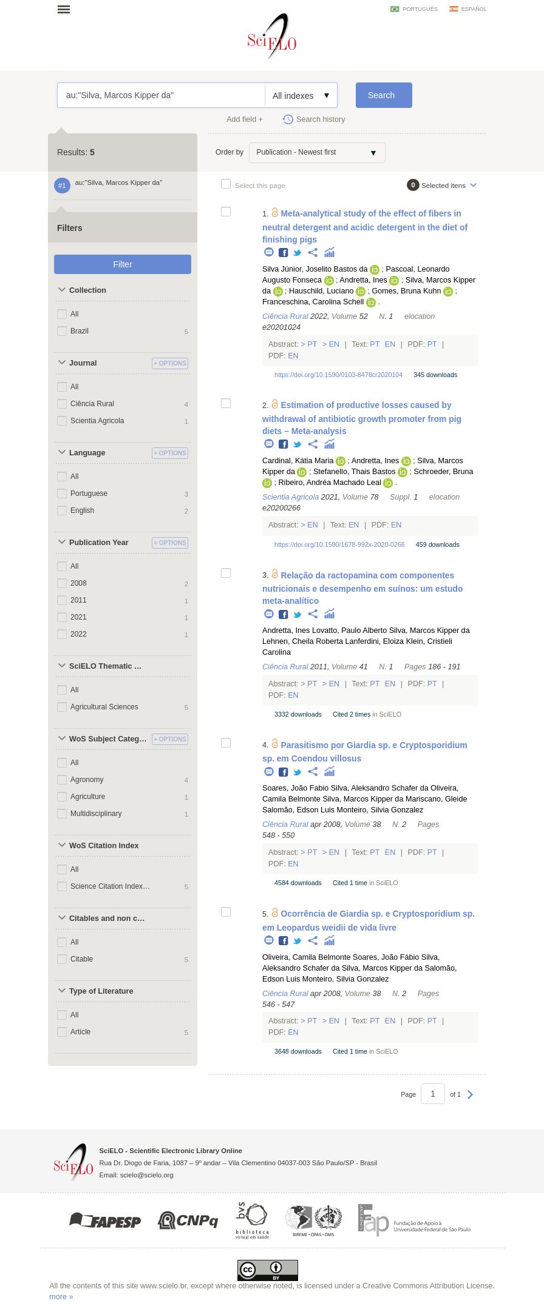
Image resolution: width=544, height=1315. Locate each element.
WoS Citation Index (104, 846)
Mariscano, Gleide (436, 799)
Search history (320, 119)
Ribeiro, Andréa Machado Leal (329, 482)
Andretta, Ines (363, 280)
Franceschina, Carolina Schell (313, 302)
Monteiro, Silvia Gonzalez (380, 810)
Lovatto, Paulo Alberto (349, 630)
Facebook (284, 253)
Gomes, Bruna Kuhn (406, 291)
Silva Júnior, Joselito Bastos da (315, 269)
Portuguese (88, 493)
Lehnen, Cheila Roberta (302, 641)
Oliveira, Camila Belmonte (306, 957)
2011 (78, 600)
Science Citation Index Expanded (110, 886)
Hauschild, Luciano (321, 291)
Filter (122, 264)
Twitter (298, 253)
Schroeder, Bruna (444, 471)
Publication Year (99, 542)
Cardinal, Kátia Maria (298, 461)
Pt (312, 344)
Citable (81, 959)
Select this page (260, 185)
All (74, 314)
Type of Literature (101, 991)
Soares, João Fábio (386, 957)
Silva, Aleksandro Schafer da (380, 788)
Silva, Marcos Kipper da (429, 630)
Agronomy (87, 779)
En (334, 344)
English (82, 510)
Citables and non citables (109, 918)
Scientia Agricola (97, 421)
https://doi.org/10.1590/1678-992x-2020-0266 (339, 544)
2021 (78, 617)
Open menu (67, 9)
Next (470, 1100)
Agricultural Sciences (104, 707)
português (420, 9)
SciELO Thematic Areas (109, 666)
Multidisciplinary (95, 813)
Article (80, 1032)
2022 (78, 634)
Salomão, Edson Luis (298, 810)
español (474, 9)
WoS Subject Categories (109, 739)
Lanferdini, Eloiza (374, 641)
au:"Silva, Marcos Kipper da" (161, 95)
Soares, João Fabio (295, 788)
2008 (78, 583)
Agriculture (87, 796)
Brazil (79, 331)
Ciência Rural (92, 404)
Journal (83, 363)
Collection (87, 290)
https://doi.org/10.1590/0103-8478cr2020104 (338, 374)
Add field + (244, 119)
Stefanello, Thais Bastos (354, 471)
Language (87, 453)
